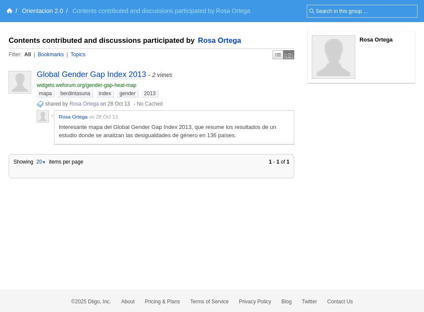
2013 (150, 93)
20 (41, 162)
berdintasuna (75, 93)
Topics (78, 54)
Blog (286, 302)
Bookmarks (51, 54)
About (128, 302)
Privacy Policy (255, 302)
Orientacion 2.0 (42, 10)
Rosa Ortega (219, 40)
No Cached (150, 104)
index (105, 93)
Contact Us (340, 302)
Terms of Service (209, 302)
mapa (45, 93)
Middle (288, 54)
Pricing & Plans (162, 302)
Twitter (309, 302)
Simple (278, 54)
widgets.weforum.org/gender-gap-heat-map (86, 85)
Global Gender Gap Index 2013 (91, 74)
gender (127, 93)
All (27, 54)
